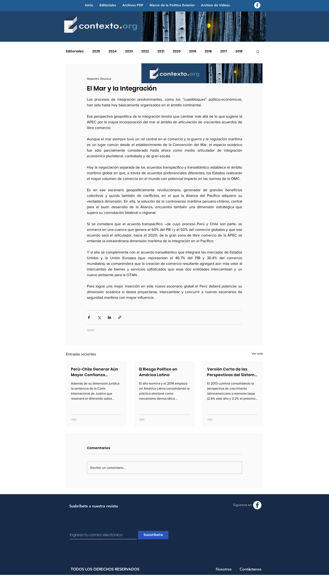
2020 (177, 51)
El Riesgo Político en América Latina (158, 371)
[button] (258, 51)
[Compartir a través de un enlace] (120, 317)
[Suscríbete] (153, 535)
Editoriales (75, 51)
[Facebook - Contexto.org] (257, 5)
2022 (145, 51)
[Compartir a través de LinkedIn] (109, 317)
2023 (129, 51)
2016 (239, 51)
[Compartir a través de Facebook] (89, 317)
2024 (112, 51)
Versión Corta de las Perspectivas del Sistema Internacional (232, 372)
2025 (96, 51)
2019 (192, 51)
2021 (160, 51)
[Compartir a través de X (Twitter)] (99, 317)
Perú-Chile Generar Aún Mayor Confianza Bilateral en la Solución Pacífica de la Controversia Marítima (94, 372)
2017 (223, 51)
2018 (208, 51)
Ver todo (257, 353)
